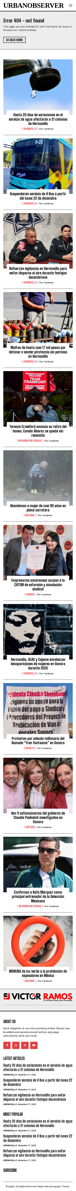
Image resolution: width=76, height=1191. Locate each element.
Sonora (30, 594)
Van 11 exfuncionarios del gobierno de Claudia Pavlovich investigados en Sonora (38, 817)
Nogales (30, 748)
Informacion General (30, 440)
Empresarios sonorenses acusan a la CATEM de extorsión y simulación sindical (38, 584)
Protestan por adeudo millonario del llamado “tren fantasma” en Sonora (38, 740)
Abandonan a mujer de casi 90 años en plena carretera (38, 508)
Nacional (30, 515)
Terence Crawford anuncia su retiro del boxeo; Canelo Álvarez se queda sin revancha (38, 431)
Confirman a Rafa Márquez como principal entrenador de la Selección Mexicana (38, 896)
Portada (30, 827)
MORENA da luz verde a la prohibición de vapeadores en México (38, 973)
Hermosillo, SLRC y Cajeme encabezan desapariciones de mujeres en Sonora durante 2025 (38, 663)
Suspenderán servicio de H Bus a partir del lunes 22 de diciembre (38, 196)
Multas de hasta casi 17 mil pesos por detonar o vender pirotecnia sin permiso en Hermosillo (38, 352)
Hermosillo (30, 128)
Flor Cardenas (46, 129)
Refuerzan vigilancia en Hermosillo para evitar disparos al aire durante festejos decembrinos (38, 273)
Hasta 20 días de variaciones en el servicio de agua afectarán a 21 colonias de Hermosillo (38, 119)
